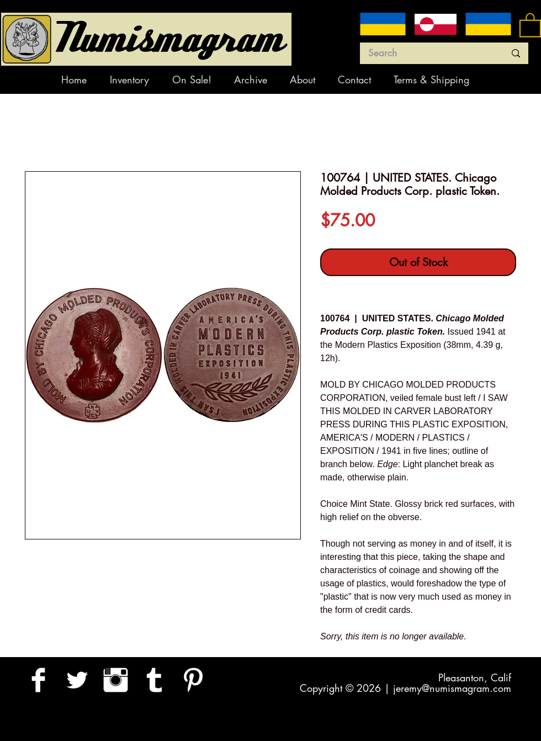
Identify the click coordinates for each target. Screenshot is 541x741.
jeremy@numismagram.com (452, 688)
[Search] (428, 54)
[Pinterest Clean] (193, 680)
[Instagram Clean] (115, 680)
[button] (530, 24)
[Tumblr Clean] (154, 680)
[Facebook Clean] (38, 680)
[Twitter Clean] (77, 680)
